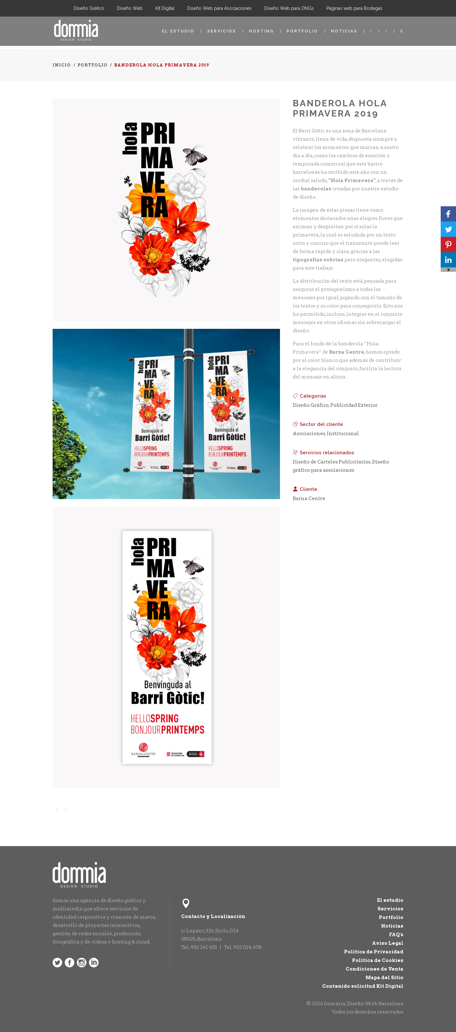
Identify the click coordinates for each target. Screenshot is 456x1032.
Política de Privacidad (373, 951)
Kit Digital (164, 8)
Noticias (344, 31)
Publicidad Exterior (354, 405)
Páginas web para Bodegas (354, 8)
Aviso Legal (387, 943)
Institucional (343, 433)
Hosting (261, 31)
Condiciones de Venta (374, 969)
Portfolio (302, 31)
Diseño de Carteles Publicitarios (332, 462)
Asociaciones (309, 433)
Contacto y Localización (213, 916)
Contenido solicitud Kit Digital (362, 986)
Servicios (221, 31)
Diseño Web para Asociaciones (219, 8)
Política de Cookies (377, 960)
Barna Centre (309, 498)
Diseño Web (130, 8)
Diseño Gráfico (89, 8)
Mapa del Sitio (384, 977)
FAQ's (396, 934)
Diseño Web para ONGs (289, 8)
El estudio (178, 31)
